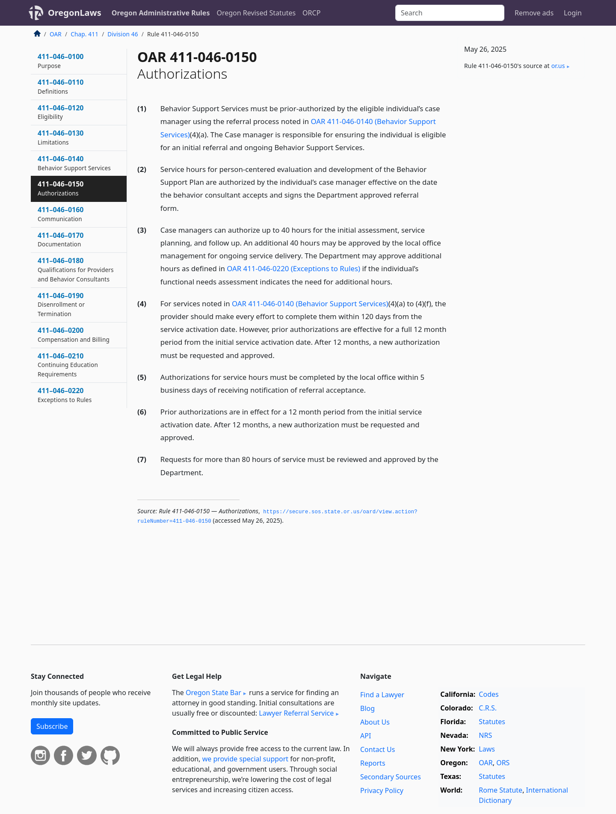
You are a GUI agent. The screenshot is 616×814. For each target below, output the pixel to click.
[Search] (449, 13)
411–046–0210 (68, 365)
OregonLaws (74, 12)
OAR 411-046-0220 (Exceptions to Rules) (293, 268)
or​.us (558, 66)
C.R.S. (488, 708)
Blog (367, 708)
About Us (375, 722)
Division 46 (122, 34)
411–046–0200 (74, 334)
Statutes (492, 721)
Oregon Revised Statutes (256, 13)
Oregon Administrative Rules (161, 13)
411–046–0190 (61, 304)
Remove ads (534, 13)
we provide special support (245, 759)
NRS (485, 735)
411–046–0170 (61, 240)
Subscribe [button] (52, 726)
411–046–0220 (65, 395)
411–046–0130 (61, 137)
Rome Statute (500, 790)
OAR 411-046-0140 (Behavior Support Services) (310, 303)
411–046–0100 (61, 61)
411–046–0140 (74, 163)
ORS (502, 762)
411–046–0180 (76, 269)
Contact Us (377, 749)
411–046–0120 (61, 112)
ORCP (311, 13)
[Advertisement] (521, 218)
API (365, 735)
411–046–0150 (61, 188)
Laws (487, 749)
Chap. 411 (84, 34)
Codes (488, 694)
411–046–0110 (61, 86)
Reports (372, 763)
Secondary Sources (390, 776)
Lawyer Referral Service (296, 713)
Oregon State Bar (213, 692)
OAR (56, 34)
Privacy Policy (381, 790)
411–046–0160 (61, 214)
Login (573, 13)
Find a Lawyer (382, 694)
